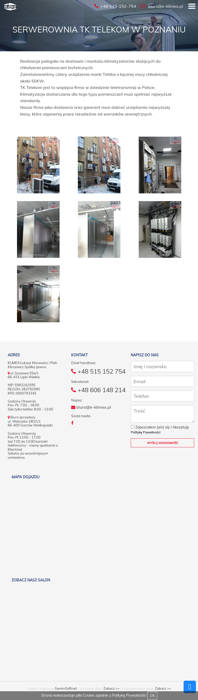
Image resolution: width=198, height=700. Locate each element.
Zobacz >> (111, 688)
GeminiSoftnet (66, 688)
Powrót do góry (190, 687)
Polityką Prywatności (129, 695)
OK (152, 695)
